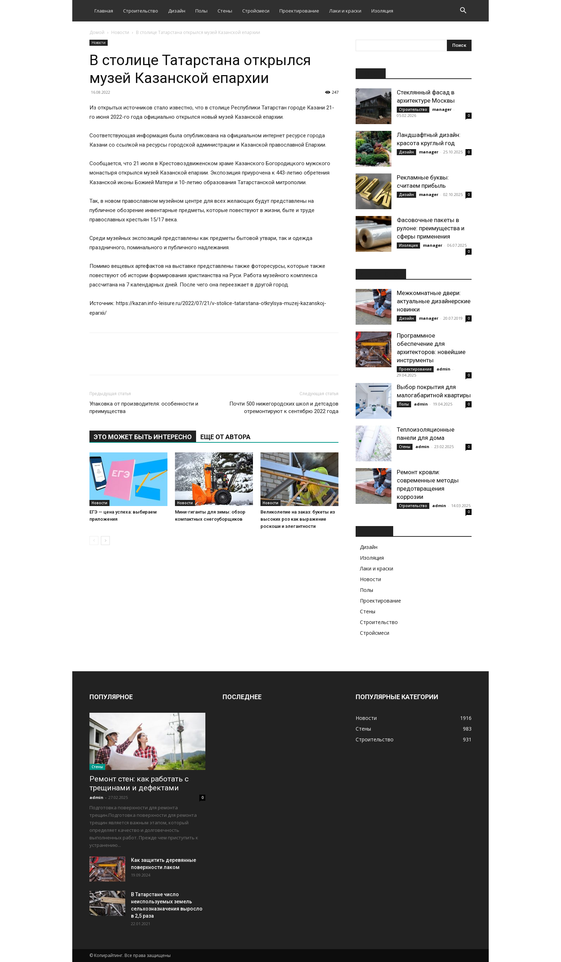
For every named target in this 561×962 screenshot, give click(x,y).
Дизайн (176, 11)
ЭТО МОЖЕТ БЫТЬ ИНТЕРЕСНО (143, 437)
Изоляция (382, 11)
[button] (463, 11)
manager (442, 109)
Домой (96, 32)
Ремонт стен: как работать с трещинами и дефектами (139, 783)
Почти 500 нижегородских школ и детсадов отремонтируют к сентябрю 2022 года (283, 407)
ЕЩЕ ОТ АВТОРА (225, 437)
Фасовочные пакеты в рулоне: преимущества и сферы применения (430, 228)
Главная (103, 11)
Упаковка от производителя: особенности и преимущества (143, 407)
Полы (201, 11)
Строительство (140, 11)
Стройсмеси (255, 11)
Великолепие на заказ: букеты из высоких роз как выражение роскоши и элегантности (297, 519)
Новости (120, 32)
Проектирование (299, 11)
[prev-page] (93, 540)
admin (443, 369)
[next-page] (105, 540)
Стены (225, 11)
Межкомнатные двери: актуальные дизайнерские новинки (433, 301)
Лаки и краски (345, 11)
